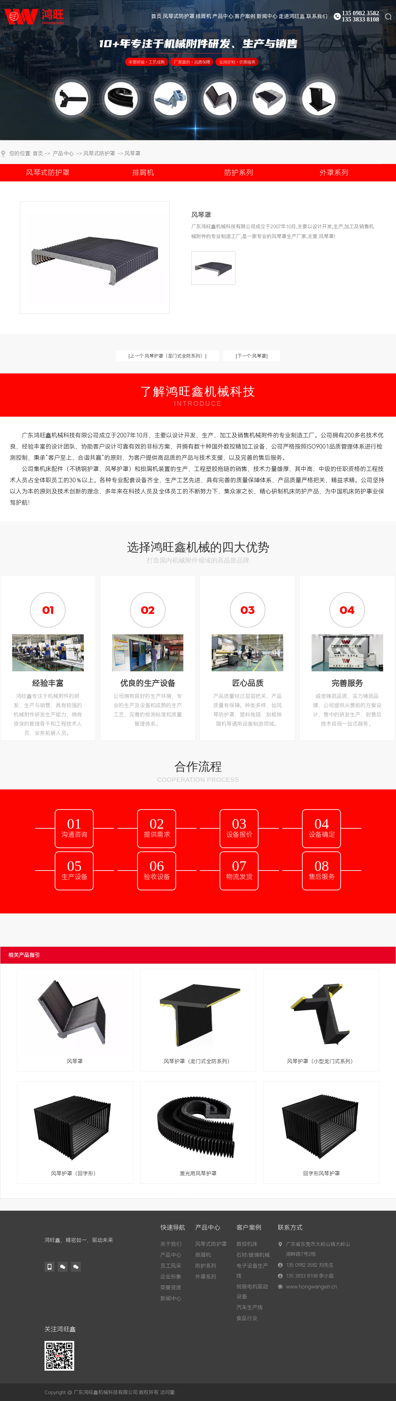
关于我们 (170, 1244)
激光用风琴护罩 (198, 1173)
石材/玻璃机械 (252, 1255)
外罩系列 (334, 173)
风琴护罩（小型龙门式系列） (321, 1061)
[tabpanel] (198, 70)
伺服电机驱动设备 (252, 1292)
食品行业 (247, 1318)
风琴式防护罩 (99, 153)
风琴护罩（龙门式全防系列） (198, 1061)
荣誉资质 (170, 1288)
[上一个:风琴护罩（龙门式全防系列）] (167, 356)
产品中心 (63, 153)
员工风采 (170, 1266)
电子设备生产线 (252, 1271)
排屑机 (143, 173)
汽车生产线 (249, 1307)
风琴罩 (132, 153)
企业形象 (170, 1277)
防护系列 (238, 173)
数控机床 (247, 1244)
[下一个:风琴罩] (251, 356)
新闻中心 (170, 1298)
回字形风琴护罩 (321, 1173)
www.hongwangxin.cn (311, 1287)
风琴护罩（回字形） (75, 1173)
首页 (38, 153)
